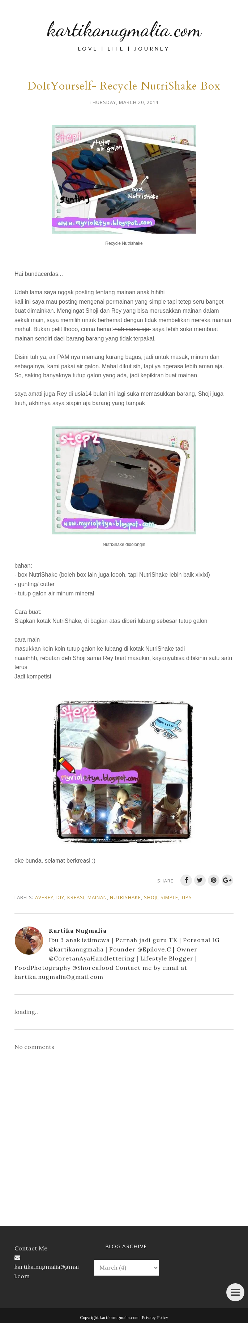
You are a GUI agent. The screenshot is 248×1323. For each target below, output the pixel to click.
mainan (97, 897)
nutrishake (125, 897)
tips (186, 897)
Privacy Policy (155, 1317)
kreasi (76, 897)
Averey (44, 897)
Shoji (151, 897)
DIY (60, 897)
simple (169, 897)
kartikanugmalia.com (124, 29)
